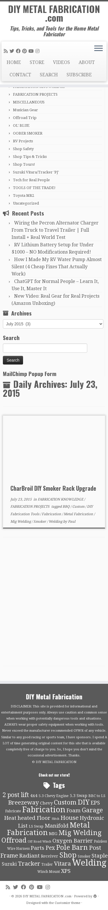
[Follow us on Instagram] (38, 51)
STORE (37, 62)
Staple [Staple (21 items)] (100, 856)
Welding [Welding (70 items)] (89, 863)
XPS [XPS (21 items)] (66, 871)
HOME (14, 62)
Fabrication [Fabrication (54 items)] (43, 809)
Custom (78, 507)
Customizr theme (67, 903)
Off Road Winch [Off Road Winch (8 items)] (39, 841)
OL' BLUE (21, 125)
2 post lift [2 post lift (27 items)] (16, 794)
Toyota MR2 (23, 195)
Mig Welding (21, 522)
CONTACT (20, 75)
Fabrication (52, 514)
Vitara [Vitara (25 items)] (62, 863)
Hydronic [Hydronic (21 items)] (92, 818)
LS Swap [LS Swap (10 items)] (36, 826)
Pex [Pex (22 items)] (50, 848)
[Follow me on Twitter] (13, 51)
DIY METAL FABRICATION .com (54, 13)
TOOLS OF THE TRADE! (34, 188)
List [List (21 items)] (23, 826)
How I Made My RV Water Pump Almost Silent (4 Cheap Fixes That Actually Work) (57, 267)
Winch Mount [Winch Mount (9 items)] (48, 872)
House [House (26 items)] (69, 817)
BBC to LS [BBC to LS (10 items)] (96, 796)
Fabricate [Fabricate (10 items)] (13, 811)
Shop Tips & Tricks (30, 156)
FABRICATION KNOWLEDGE (61, 499)
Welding (56, 522)
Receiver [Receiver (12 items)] (49, 856)
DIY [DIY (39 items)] (84, 802)
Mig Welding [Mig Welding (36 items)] (79, 833)
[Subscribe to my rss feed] (7, 51)
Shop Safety (23, 149)
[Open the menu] (98, 49)
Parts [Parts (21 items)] (37, 848)
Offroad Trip (25, 118)
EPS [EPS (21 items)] (95, 803)
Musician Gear (25, 110)
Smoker (40, 522)
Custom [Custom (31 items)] (65, 802)
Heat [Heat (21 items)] (10, 818)
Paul (71, 522)
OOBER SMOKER (27, 133)
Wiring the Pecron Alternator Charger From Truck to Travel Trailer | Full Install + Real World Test (55, 230)
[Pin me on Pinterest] (25, 51)
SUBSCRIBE (79, 75)
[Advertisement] (54, 603)
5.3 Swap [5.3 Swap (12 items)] (78, 795)
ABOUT (87, 62)
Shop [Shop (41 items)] (68, 855)
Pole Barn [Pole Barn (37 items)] (72, 847)
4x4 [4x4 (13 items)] (33, 795)
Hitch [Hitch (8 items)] (55, 819)
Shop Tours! (24, 164)
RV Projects (23, 141)
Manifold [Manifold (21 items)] (57, 826)
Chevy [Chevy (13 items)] (46, 803)
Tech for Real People (31, 180)
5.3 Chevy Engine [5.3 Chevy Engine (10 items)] (54, 796)
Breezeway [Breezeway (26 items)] (23, 802)
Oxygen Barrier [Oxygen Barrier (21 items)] (72, 841)
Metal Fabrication (79, 514)
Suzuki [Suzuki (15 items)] (9, 864)
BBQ (66, 507)
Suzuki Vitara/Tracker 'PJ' (36, 172)
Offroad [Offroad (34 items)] (13, 840)
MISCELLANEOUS (29, 102)
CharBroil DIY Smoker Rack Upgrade (53, 488)
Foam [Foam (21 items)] (74, 810)
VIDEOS (61, 62)
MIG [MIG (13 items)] (53, 833)
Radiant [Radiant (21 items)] (29, 856)
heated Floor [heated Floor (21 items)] (34, 818)
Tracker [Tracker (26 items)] (29, 863)
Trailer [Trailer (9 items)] (47, 864)
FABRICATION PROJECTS (35, 94)
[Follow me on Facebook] (19, 51)
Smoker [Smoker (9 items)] (84, 856)
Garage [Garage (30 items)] (92, 810)
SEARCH (49, 75)
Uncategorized (26, 203)
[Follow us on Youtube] (32, 51)
